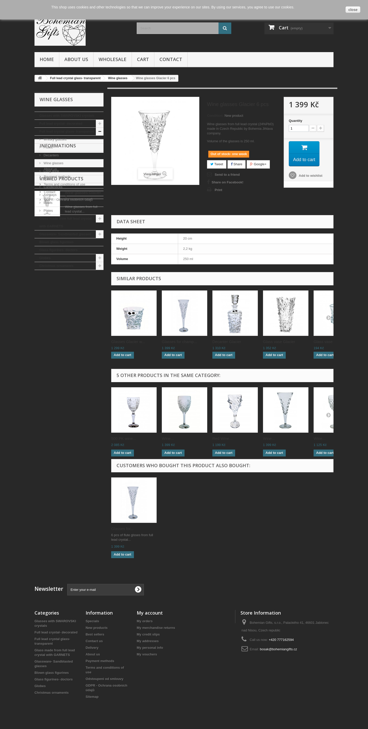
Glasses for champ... (179, 341)
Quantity (295, 121)
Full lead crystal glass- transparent (66, 131)
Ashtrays (49, 195)
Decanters (51, 155)
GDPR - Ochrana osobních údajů (68, 337)
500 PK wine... (123, 438)
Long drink (51, 171)
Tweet (216, 164)
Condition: (215, 115)
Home (47, 59)
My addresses (148, 641)
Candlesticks (52, 187)
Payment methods (57, 314)
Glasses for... (122, 528)
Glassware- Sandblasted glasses (65, 234)
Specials (92, 621)
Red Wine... (222, 438)
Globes (45, 258)
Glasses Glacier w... (128, 341)
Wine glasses (53, 163)
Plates (48, 211)
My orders (145, 621)
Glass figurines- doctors (58, 250)
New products (97, 628)
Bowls (47, 203)
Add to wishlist (310, 176)
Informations (58, 285)
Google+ (258, 164)
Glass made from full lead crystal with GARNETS (65, 222)
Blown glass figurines (56, 242)
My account (150, 613)
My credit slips (148, 634)
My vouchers (147, 654)
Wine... (168, 438)
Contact (170, 59)
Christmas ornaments (56, 266)
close (353, 10)
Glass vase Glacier (279, 341)
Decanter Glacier (226, 341)
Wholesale (112, 59)
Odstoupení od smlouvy (104, 679)
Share (236, 164)
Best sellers (95, 634)
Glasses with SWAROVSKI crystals (66, 115)
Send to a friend (227, 175)
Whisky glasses (54, 139)
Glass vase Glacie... (331, 341)
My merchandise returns (156, 628)
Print (218, 190)
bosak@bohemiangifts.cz (278, 649)
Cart (143, 59)
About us (76, 59)
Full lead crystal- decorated (60, 123)
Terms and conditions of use (64, 322)
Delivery (49, 299)
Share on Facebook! (227, 182)
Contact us (94, 641)
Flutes (48, 147)
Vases (48, 179)
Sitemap (92, 697)
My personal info (150, 648)
